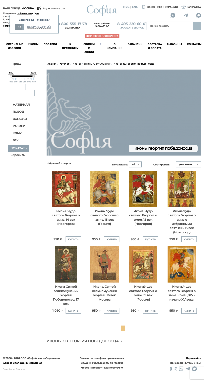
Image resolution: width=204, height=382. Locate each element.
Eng (135, 7)
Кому (15, 133)
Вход (148, 7)
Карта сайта (193, 358)
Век (13, 140)
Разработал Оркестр (14, 369)
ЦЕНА (14, 64)
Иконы (76, 63)
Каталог (64, 63)
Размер (16, 126)
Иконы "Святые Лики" (97, 63)
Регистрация (167, 7)
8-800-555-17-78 (72, 24)
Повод (16, 112)
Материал (19, 105)
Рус (126, 7)
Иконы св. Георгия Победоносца (133, 63)
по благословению (28, 13)
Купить (73, 239)
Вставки (17, 119)
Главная (51, 63)
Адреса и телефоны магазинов (22, 362)
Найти (197, 26)
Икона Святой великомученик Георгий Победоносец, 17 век (66, 295)
